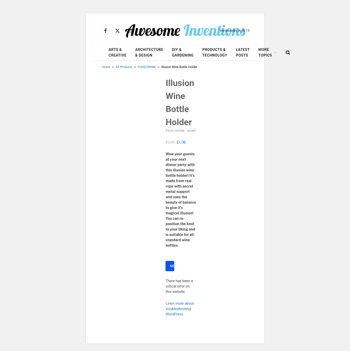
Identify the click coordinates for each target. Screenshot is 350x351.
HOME (191, 131)
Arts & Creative (118, 52)
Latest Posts (243, 52)
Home (106, 67)
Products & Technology (214, 52)
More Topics (265, 52)
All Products (124, 67)
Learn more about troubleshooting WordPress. (180, 308)
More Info (172, 266)
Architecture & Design (149, 52)
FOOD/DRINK (147, 67)
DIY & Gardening (182, 52)
